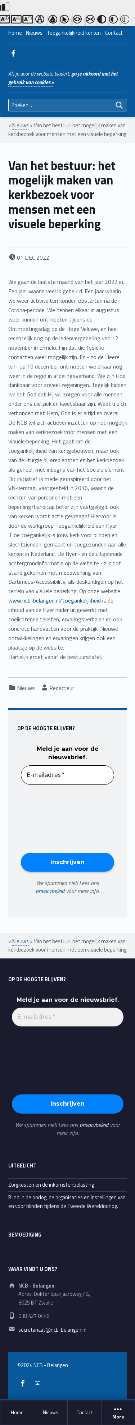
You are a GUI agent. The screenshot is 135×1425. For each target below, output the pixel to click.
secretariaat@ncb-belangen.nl (52, 1330)
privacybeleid (50, 890)
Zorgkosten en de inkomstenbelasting (51, 1185)
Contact (84, 1412)
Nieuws (50, 1412)
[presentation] (50, 818)
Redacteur (61, 688)
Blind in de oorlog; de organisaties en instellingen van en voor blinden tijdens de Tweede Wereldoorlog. (67, 1202)
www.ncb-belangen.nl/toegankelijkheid (54, 600)
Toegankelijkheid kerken (74, 33)
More (118, 1412)
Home (17, 1412)
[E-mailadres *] (67, 775)
